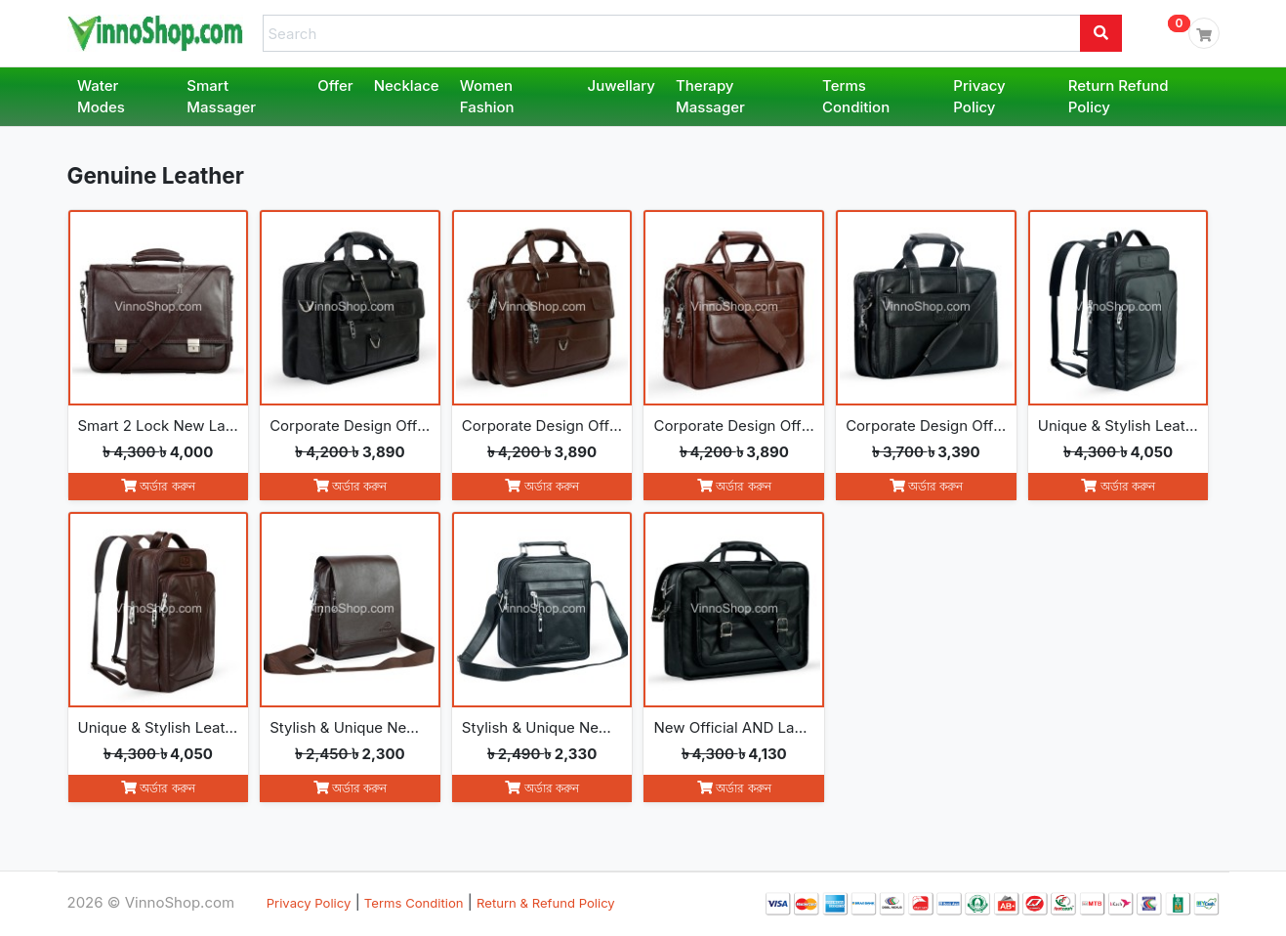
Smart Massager (221, 96)
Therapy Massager (710, 96)
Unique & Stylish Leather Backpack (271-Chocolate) (158, 727)
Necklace (406, 85)
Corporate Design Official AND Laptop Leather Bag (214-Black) (350, 425)
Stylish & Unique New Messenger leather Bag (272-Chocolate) (350, 727)
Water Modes (101, 96)
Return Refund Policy (1118, 96)
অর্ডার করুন (158, 486)
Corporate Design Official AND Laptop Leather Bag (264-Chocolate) (733, 425)
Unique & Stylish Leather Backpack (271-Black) (1118, 425)
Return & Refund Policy (546, 903)
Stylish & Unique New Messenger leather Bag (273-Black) (542, 727)
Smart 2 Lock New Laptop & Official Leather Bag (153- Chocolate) (158, 425)
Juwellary (621, 85)
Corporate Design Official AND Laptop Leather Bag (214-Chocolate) (542, 425)
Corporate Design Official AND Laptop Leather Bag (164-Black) (926, 425)
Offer (335, 85)
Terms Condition (856, 96)
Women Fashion (487, 96)
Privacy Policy (979, 96)
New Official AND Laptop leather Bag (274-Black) (733, 727)
